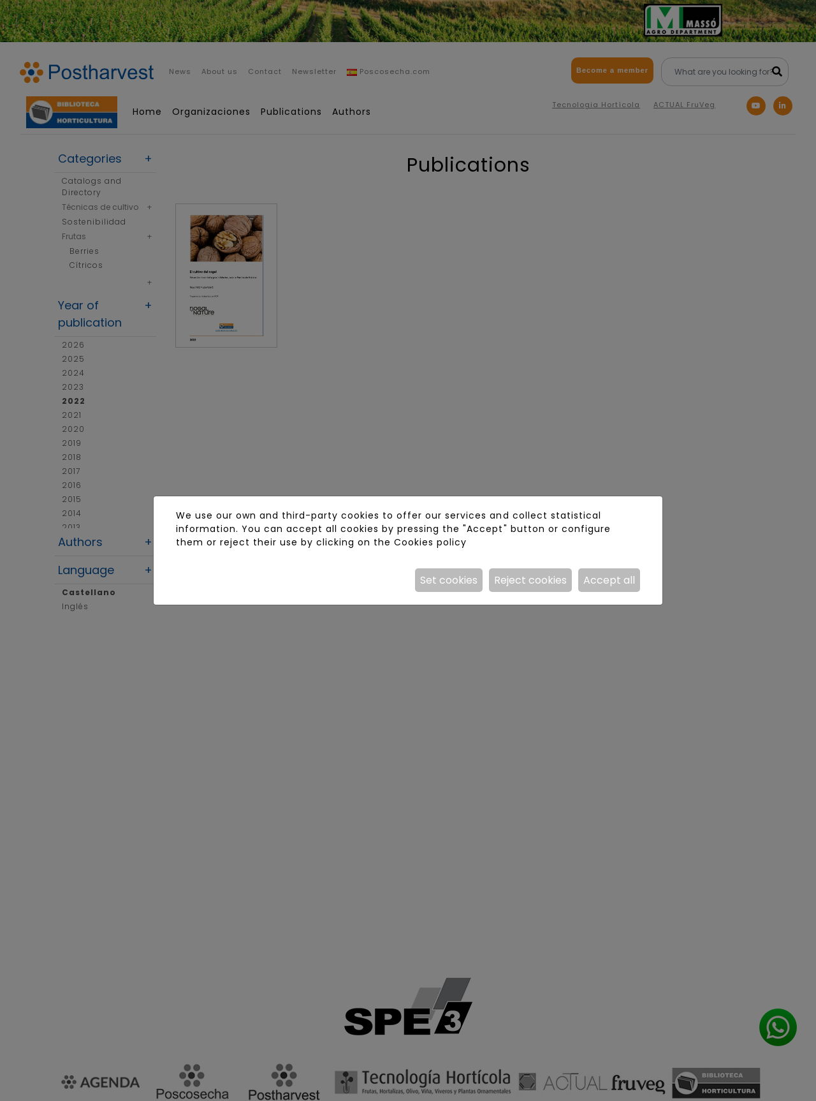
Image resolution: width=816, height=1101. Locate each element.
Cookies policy (430, 542)
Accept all (609, 580)
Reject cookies (530, 580)
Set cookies (448, 580)
